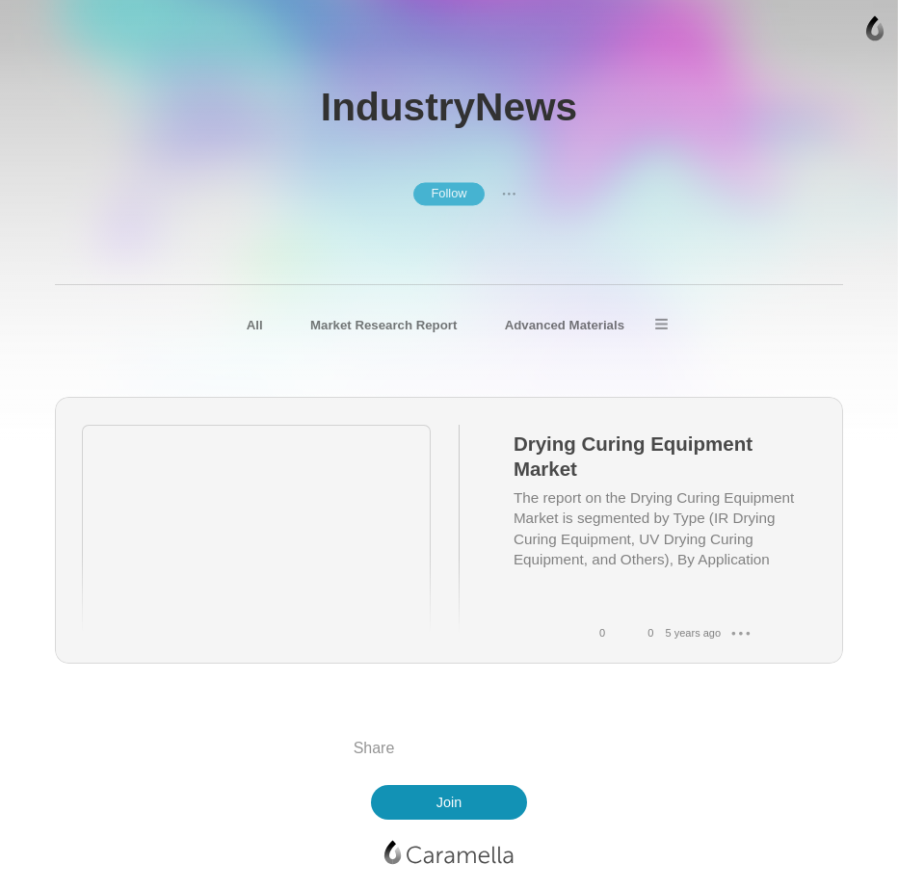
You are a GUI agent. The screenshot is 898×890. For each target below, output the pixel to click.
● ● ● (508, 193)
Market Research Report (383, 325)
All (255, 325)
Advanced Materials (564, 325)
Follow (448, 193)
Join (449, 802)
